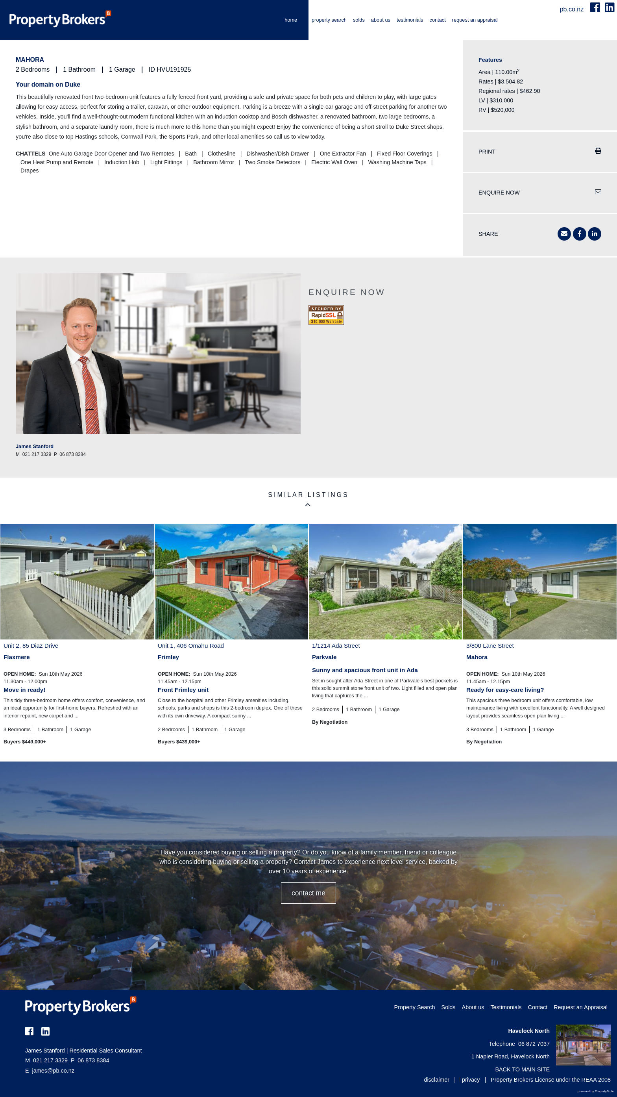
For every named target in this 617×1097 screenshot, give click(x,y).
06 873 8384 (90, 1060)
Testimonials (410, 20)
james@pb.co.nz (53, 1070)
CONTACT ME (308, 893)
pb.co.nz (573, 9)
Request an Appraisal (475, 20)
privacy (471, 1080)
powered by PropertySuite (596, 1091)
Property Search (329, 20)
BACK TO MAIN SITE (522, 1069)
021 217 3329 (46, 1060)
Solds (359, 20)
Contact (437, 20)
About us (380, 20)
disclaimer (436, 1080)
